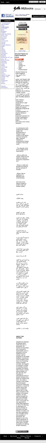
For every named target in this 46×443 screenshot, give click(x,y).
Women (3, 83)
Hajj (2, 47)
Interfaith (3, 52)
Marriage (3, 54)
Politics (3, 65)
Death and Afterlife (6, 34)
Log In (7, 2)
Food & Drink (4, 41)
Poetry (3, 64)
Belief (2, 30)
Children (3, 32)
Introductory (4, 53)
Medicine (3, 56)
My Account (13, 436)
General (3, 42)
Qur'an (3, 68)
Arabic (3, 25)
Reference (4, 71)
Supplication (4, 80)
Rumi (2, 72)
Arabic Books (22, 14)
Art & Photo (4, 28)
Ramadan (3, 69)
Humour (3, 50)
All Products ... (5, 87)
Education (3, 38)
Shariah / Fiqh (5, 76)
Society (3, 78)
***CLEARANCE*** (6, 23)
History (3, 49)
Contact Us (37, 436)
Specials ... (4, 86)
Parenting (3, 61)
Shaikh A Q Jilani (5, 75)
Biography (4, 31)
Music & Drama (5, 60)
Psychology (4, 67)
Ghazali (3, 43)
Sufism (3, 79)
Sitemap (27, 438)
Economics (4, 36)
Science (3, 74)
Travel (2, 82)
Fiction (3, 39)
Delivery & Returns (25, 436)
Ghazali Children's (6, 45)
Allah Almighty (5, 24)
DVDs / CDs (4, 35)
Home (2, 2)
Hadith (3, 46)
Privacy (19, 438)
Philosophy (4, 63)
